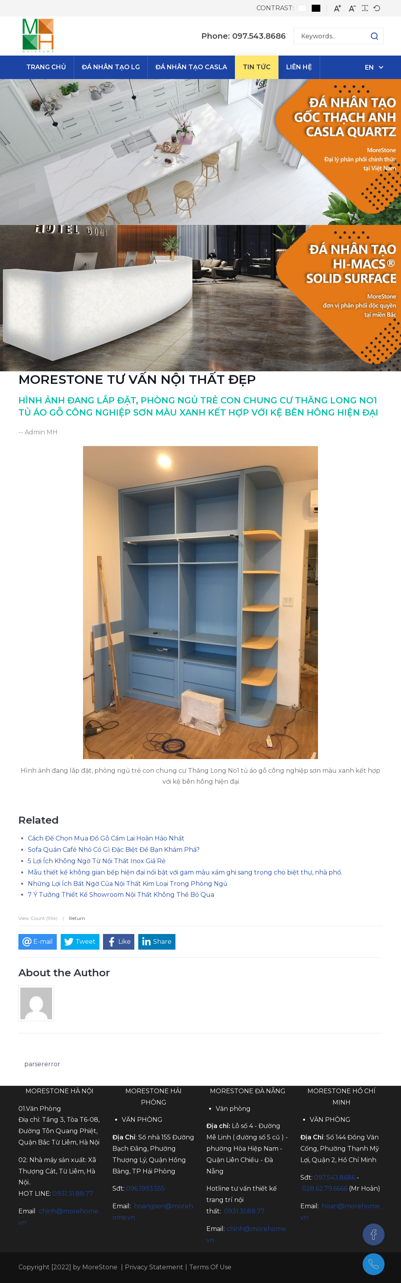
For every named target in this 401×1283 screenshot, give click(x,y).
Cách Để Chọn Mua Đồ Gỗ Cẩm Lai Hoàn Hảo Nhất (106, 838)
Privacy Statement (154, 1267)
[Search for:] (338, 36)
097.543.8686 (334, 1177)
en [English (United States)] (369, 67)
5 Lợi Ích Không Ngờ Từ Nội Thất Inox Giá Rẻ (97, 861)
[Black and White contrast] (316, 8)
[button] (367, 36)
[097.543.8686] (374, 1264)
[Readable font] (365, 8)
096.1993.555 (145, 1188)
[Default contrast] (302, 8)
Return (77, 918)
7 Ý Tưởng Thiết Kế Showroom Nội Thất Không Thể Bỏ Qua (121, 894)
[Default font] (377, 8)
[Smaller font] (352, 8)
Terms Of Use (210, 1267)
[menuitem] (46, 67)
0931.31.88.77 (72, 1193)
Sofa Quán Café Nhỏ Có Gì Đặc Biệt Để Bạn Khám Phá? (114, 849)
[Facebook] (374, 1234)
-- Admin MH (38, 432)
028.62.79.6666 (324, 1188)
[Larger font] (337, 8)
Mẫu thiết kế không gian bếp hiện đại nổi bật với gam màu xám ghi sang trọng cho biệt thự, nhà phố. (185, 872)
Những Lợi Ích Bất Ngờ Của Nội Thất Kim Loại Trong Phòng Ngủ (128, 883)
